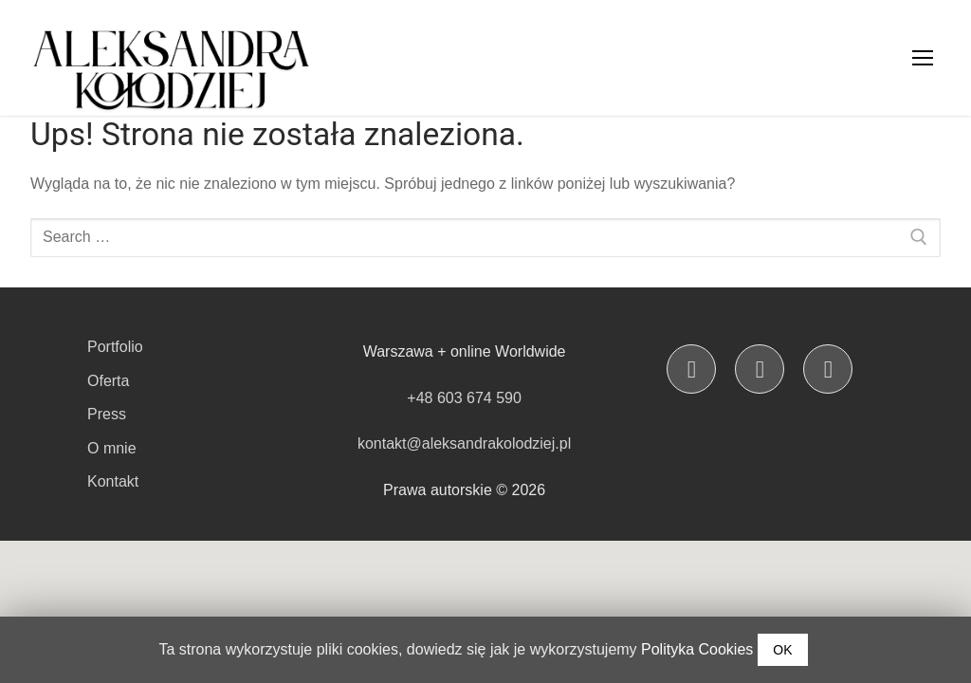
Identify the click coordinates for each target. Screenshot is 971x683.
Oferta (108, 381)
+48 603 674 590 (464, 398)
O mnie (112, 448)
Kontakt (112, 481)
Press (106, 414)
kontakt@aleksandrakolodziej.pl (464, 443)
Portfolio (115, 347)
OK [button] (782, 649)
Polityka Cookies (697, 649)
